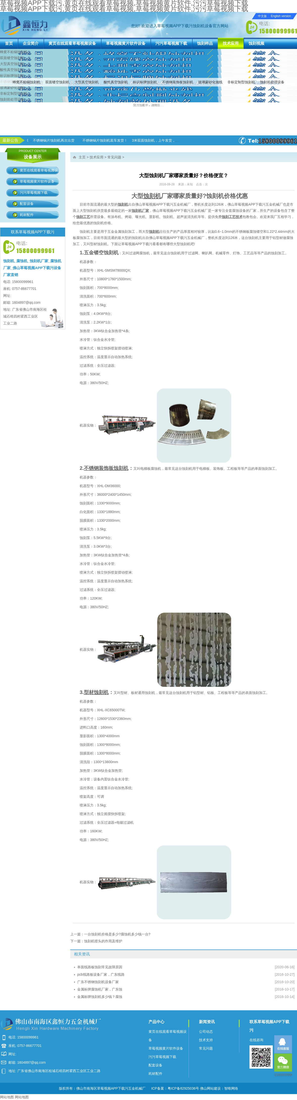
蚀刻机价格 (102, 223)
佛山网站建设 (210, 1088)
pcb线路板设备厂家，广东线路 (100, 974)
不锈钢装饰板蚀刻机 (177, 82)
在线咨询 (256, 1040)
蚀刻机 (92, 211)
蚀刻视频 (256, 43)
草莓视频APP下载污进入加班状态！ (55, 140)
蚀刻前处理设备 (272, 82)
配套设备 (27, 204)
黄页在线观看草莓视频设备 (72, 43)
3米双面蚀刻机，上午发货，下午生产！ (206, 140)
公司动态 (206, 1032)
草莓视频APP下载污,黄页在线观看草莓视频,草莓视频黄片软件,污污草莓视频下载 (124, 9)
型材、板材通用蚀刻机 (138, 693)
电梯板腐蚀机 (150, 469)
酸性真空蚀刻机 (116, 82)
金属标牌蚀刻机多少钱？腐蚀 (99, 997)
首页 (9, 43)
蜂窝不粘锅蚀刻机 (26, 82)
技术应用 (231, 43)
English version (281, 16)
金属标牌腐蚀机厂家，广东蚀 (99, 989)
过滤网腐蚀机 (139, 253)
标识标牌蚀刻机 (145, 82)
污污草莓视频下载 (171, 43)
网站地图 (7, 1097)
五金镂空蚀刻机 (101, 252)
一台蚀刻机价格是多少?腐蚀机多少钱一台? (117, 934)
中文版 (262, 16)
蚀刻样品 (205, 43)
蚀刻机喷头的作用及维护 (103, 941)
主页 (82, 157)
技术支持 (206, 1040)
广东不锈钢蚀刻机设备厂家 (98, 982)
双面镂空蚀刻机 (57, 82)
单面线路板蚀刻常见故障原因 (99, 967)
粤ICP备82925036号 (183, 1088)
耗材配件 (27, 215)
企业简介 (31, 43)
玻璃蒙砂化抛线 (210, 82)
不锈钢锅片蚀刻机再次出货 (97, 140)
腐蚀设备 (239, 211)
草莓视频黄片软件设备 (126, 43)
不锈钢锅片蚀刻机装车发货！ (148, 140)
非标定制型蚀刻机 (241, 82)
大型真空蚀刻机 (86, 82)
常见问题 (114, 157)
